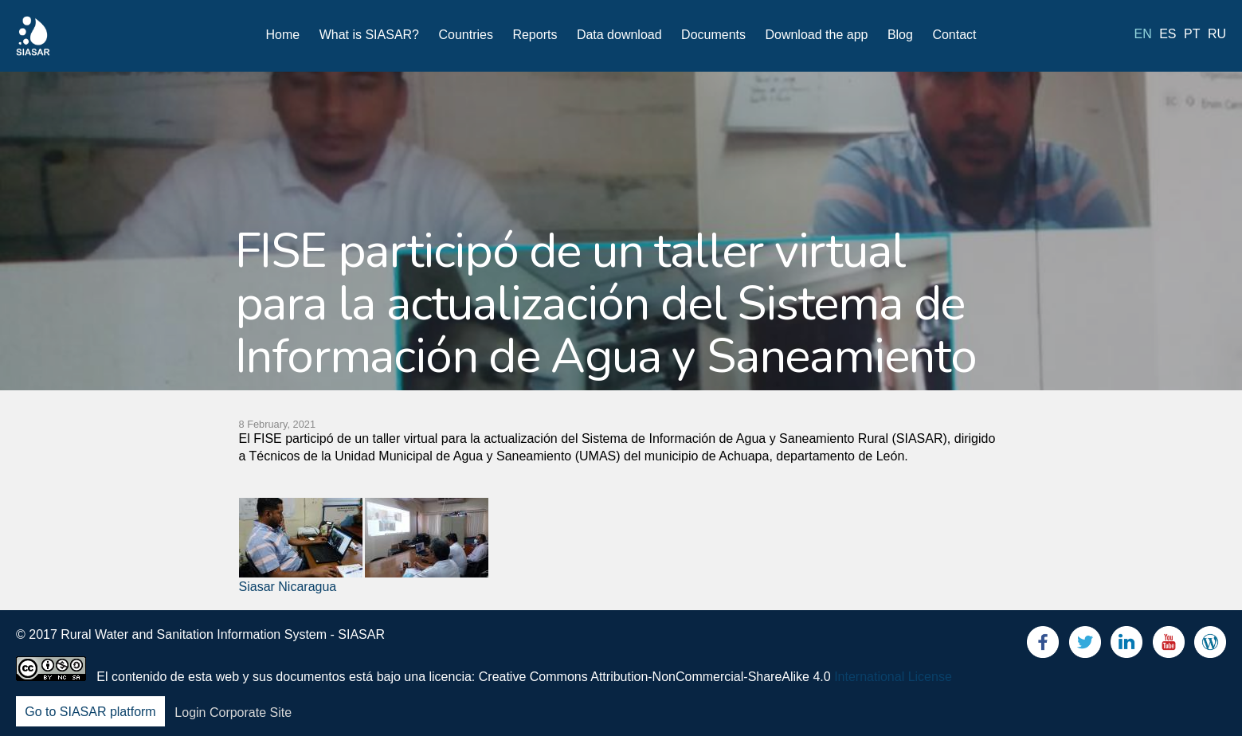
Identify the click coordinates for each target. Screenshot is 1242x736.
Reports (534, 34)
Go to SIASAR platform (90, 712)
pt (1192, 34)
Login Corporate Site (233, 712)
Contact (954, 34)
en (1143, 34)
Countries (465, 34)
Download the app (816, 34)
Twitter (1085, 645)
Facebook (1043, 645)
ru (1217, 34)
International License (893, 676)
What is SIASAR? (369, 34)
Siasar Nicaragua (288, 586)
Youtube (1169, 645)
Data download (619, 34)
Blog (900, 34)
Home (282, 34)
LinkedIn (1126, 645)
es (1167, 34)
